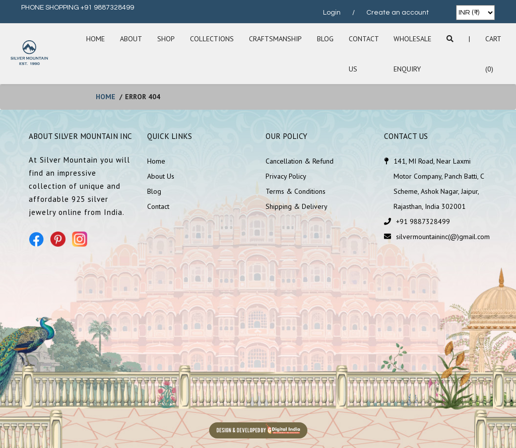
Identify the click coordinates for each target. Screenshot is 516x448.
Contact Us (363, 53)
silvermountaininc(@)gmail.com (443, 236)
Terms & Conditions (296, 191)
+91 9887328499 (423, 221)
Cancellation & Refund (300, 161)
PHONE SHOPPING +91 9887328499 (77, 7)
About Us (160, 176)
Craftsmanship (275, 38)
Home (95, 38)
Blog (325, 38)
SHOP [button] (166, 38)
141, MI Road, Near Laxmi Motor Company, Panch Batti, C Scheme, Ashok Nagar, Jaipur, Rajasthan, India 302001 (439, 184)
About (131, 38)
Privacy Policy (286, 176)
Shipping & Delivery (297, 206)
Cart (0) (493, 53)
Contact (158, 206)
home (105, 96)
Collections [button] (212, 38)
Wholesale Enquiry (412, 53)
